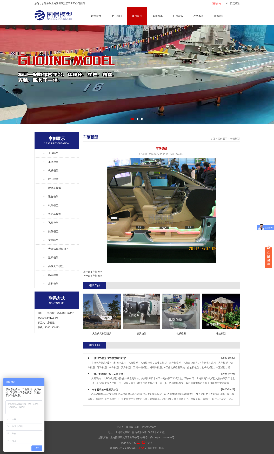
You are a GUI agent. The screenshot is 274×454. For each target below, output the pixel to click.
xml (226, 3)
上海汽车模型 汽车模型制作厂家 (109, 358)
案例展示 (137, 16)
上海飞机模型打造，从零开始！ (108, 374)
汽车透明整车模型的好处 (105, 389)
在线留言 (198, 16)
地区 (161, 448)
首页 (212, 138)
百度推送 (235, 3)
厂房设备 (178, 16)
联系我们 (219, 16)
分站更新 (152, 448)
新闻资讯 (157, 16)
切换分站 (216, 3)
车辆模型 (235, 138)
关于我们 (116, 16)
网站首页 (96, 16)
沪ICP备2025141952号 (162, 437)
